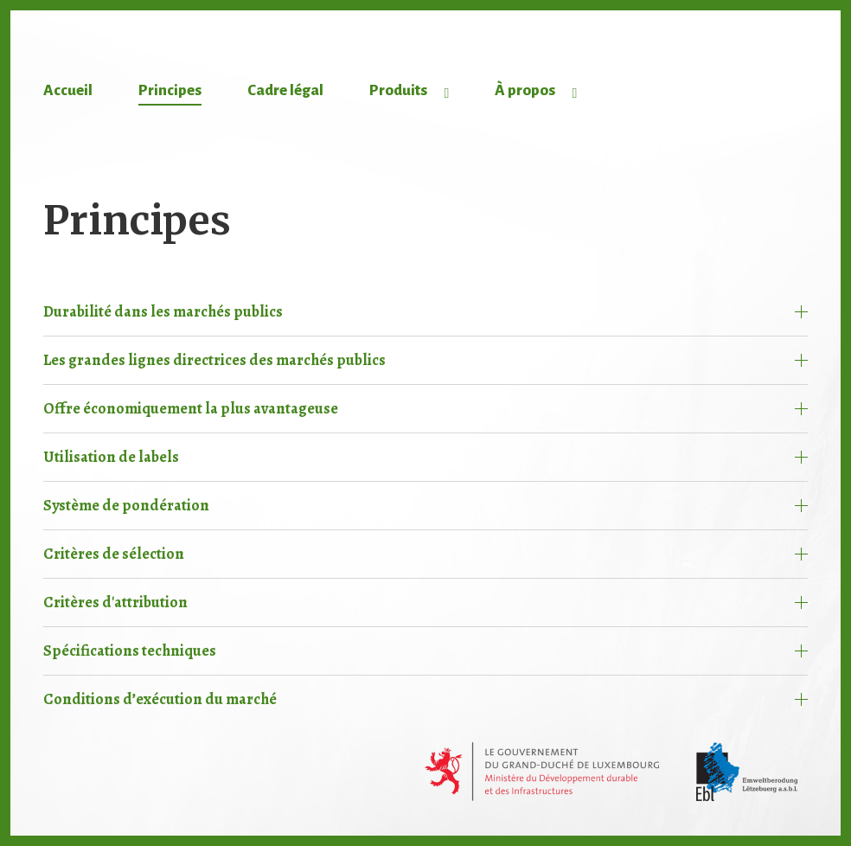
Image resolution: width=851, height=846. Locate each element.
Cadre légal (285, 90)
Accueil (68, 90)
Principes (170, 90)
